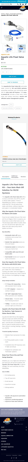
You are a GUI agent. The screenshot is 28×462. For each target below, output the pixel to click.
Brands (3, 432)
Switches (18, 108)
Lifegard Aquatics (7, 447)
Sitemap (19, 455)
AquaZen (4, 438)
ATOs (11, 104)
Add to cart (12, 76)
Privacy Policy (14, 455)
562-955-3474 (19, 424)
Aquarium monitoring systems (14, 399)
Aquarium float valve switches (14, 401)
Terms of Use (8, 455)
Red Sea (3, 449)
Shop (7, 14)
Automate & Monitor (16, 14)
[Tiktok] (11, 458)
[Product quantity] (7, 72)
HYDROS (5, 156)
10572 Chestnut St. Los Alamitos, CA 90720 (20, 420)
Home (3, 14)
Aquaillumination (7, 435)
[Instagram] (16, 458)
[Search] (11, 4)
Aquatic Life (5, 54)
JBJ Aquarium (5, 444)
